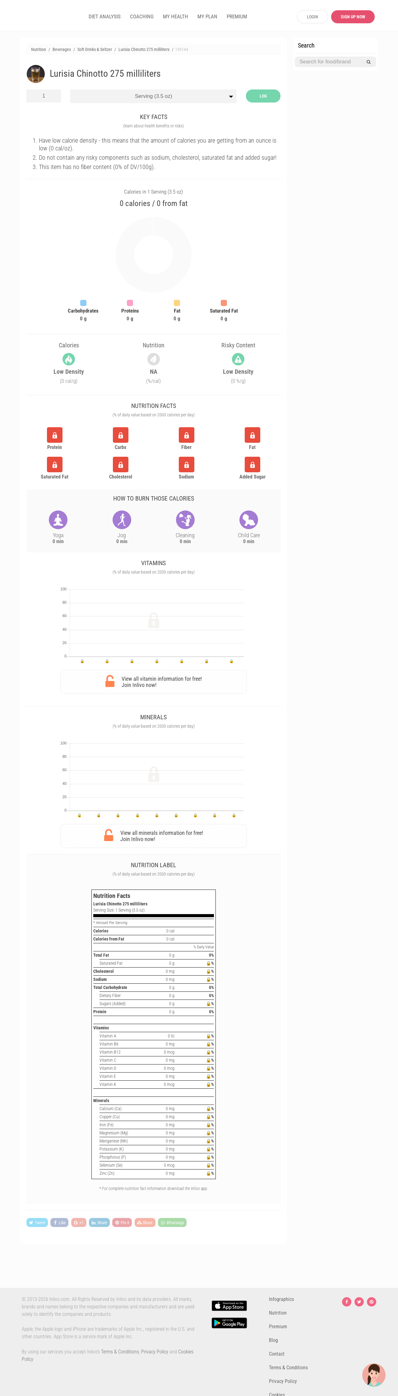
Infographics (281, 1299)
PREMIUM (237, 16)
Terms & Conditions (120, 1352)
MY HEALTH (175, 16)
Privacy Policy (154, 1352)
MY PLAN (207, 16)
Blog (273, 1340)
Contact (277, 1354)
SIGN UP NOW (353, 16)
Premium (278, 1327)
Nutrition (278, 1313)
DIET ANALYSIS (105, 16)
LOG (263, 96)
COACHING (142, 16)
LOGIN (312, 16)
